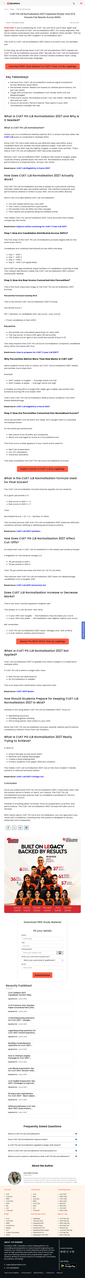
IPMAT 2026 (63, 1196)
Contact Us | (50, 1273)
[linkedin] (25, 828)
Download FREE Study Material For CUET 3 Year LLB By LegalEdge (42, 66)
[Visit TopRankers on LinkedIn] (73, 1252)
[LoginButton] (81, 3)
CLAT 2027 (63, 1194)
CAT (7, 1208)
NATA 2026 (63, 1201)
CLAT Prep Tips (64, 1218)
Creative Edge (37, 1225)
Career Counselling (12, 1232)
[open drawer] (4, 3)
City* (23, 943)
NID (7, 1206)
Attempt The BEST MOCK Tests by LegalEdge (42, 641)
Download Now (42, 975)
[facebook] (7, 828)
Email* (24, 964)
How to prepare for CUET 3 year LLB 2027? (37, 352)
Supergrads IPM (38, 1223)
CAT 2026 (63, 1208)
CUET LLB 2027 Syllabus (28, 531)
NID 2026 (62, 1203)
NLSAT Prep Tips (65, 1235)
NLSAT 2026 (63, 1210)
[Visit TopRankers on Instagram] (67, 1252)
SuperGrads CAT (38, 1232)
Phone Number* (27, 949)
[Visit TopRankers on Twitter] (70, 1252)
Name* (24, 935)
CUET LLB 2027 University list (31, 585)
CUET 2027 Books (25, 691)
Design (8, 1228)
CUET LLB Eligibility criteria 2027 (33, 406)
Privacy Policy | (26, 1273)
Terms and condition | (11, 1273)
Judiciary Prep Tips (66, 1230)
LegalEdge (36, 1218)
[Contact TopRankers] (74, 3)
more (75, 1182)
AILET (34, 1196)
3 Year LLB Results (83, 630)
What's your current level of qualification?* (36, 957)
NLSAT (8, 1235)
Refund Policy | (38, 1273)
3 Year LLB (9, 1210)
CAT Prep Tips (64, 1232)
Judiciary (9, 1196)
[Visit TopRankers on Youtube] (61, 1252)
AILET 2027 (63, 1206)
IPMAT (8, 1199)
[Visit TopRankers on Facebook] (64, 1252)
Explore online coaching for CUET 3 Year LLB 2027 (41, 226)
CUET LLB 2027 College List (30, 776)
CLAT (7, 1194)
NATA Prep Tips (64, 1225)
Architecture (10, 1225)
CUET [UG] (9, 1201)
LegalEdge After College (41, 1230)
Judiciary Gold (38, 1221)
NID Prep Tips (64, 1228)
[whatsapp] (13, 828)
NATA (8, 1203)
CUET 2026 (63, 1199)
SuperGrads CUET (39, 1228)
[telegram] (19, 828)
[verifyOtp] (59, 953)
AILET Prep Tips (64, 1221)
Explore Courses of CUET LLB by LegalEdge (42, 469)
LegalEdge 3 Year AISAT (40, 1235)
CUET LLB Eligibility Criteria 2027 (33, 168)
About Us (60, 1273)
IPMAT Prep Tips (65, 1223)
